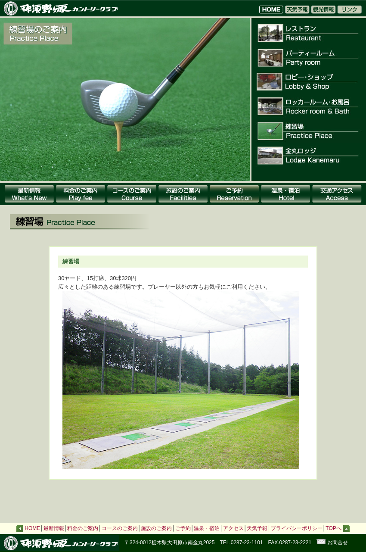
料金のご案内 (82, 528)
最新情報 (53, 528)
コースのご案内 (120, 528)
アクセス (233, 528)
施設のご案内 (156, 528)
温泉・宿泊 (207, 528)
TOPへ (338, 528)
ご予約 (183, 528)
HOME (32, 528)
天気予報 (257, 528)
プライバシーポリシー (297, 528)
